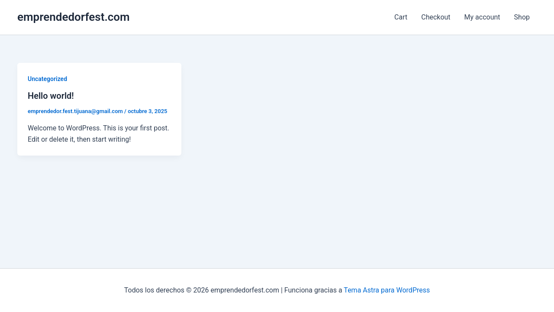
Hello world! (51, 96)
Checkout (435, 17)
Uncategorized (47, 78)
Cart (400, 17)
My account (482, 17)
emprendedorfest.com (73, 16)
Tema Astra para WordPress (387, 290)
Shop (522, 17)
